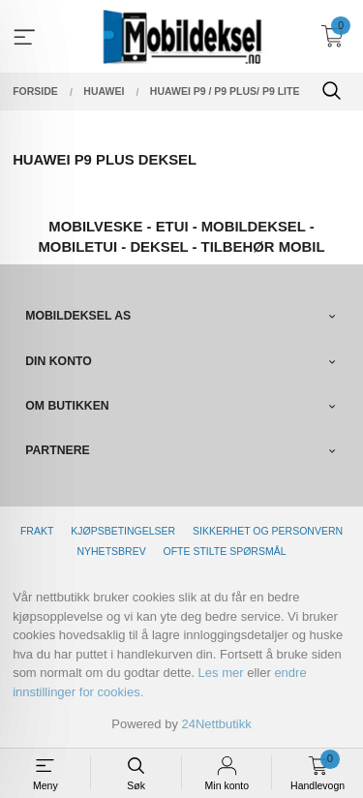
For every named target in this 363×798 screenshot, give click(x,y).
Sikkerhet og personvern (268, 531)
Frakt (36, 531)
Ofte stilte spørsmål (225, 551)
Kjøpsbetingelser (123, 531)
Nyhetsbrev (110, 551)
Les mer (221, 672)
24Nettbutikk (217, 724)
